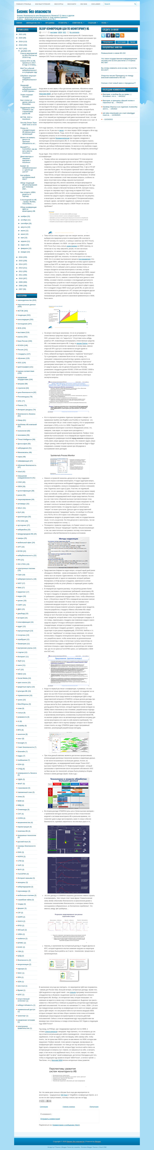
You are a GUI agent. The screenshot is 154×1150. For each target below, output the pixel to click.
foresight (21, 743)
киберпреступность (25, 579)
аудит (20, 626)
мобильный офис (24, 543)
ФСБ (19, 328)
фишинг (21, 908)
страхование (23, 788)
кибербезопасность (25, 555)
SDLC (20, 508)
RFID (20, 926)
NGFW (20, 857)
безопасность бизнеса (26, 414)
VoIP (19, 865)
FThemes (57, 1147)
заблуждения (23, 448)
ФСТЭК (20, 311)
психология (22, 431)
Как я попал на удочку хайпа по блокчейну (27, 102)
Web (19, 588)
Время (20, 990)
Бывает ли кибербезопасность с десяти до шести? (28, 169)
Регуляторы (64, 22)
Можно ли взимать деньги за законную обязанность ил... (28, 140)
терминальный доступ (26, 1009)
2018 (21, 45)
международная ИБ (25, 534)
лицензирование (24, 499)
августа (24, 227)
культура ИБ (22, 691)
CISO (20, 482)
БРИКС (20, 943)
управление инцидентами (23, 378)
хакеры (20, 538)
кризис (20, 601)
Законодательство (34, 22)
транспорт (22, 1016)
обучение (21, 358)
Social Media (22, 678)
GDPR (20, 917)
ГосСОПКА (22, 874)
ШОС (20, 995)
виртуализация (24, 631)
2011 (21, 275)
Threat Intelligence (25, 439)
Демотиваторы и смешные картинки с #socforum (26, 159)
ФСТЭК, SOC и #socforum (26, 118)
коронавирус (23, 891)
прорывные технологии (27, 835)
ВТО (19, 730)
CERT (20, 605)
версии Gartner (82, 343)
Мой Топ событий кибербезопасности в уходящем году (28, 70)
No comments (74, 32)
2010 (21, 278)
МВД (19, 805)
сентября (24, 223)
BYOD (20, 551)
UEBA (20, 934)
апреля (23, 241)
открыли (73, 992)
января (23, 252)
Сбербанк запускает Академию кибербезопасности (28, 79)
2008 (21, 286)
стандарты (22, 354)
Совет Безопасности (26, 747)
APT (19, 547)
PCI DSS (21, 521)
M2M (19, 801)
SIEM (20, 486)
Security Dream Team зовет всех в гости (28, 124)
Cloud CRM (102, 1147)
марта (23, 245)
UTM (19, 861)
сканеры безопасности (26, 846)
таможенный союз (25, 792)
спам (20, 708)
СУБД (20, 769)
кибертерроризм (24, 887)
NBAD (20, 674)
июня (23, 234)
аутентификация (24, 491)
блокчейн (21, 751)
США (20, 575)
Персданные (49, 22)
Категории (122, 42)
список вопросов (51, 1032)
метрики (21, 384)
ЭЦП (19, 661)
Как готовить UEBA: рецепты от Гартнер (28, 194)
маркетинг (22, 592)
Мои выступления (42, 4)
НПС (19, 401)
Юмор (20, 420)
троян (20, 700)
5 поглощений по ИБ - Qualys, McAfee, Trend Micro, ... (28, 202)
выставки (21, 332)
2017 (21, 49)
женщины (21, 882)
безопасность (23, 960)
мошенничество (24, 822)
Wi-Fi (20, 869)
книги (20, 665)
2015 (21, 261)
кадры (20, 756)
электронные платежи (26, 568)
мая (22, 238)
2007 (21, 289)
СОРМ (20, 818)
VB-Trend (64, 1095)
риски (20, 495)
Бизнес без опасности (34, 11)
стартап (21, 652)
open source (22, 682)
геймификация (23, 461)
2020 (21, 38)
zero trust (21, 986)
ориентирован (72, 246)
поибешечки (22, 760)
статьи (20, 713)
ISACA (20, 921)
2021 (21, 34)
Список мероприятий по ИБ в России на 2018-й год (28, 55)
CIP (19, 913)
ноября (23, 216)
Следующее (44, 1106)
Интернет (21, 657)
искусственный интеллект (23, 1000)
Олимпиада (22, 809)
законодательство (25, 300)
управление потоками (26, 1020)
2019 (21, 41)
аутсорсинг (22, 525)
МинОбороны (23, 704)
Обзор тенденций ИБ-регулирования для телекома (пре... (28, 186)
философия (22, 444)
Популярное (108, 42)
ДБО (19, 609)
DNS (19, 852)
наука (20, 457)
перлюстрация (23, 827)
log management (84, 259)
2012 (21, 271)
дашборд (21, 613)
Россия (20, 350)
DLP (19, 512)
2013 (21, 268)
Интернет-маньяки (25, 878)
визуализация (23, 964)
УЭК (19, 951)
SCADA (20, 345)
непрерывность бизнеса (27, 773)
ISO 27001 (22, 564)
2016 (21, 257)
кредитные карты (24, 687)
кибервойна (22, 530)
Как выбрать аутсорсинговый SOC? (27, 177)
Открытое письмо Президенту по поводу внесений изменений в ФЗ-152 (117, 77)
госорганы (22, 635)
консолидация (23, 319)
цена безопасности (25, 392)
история (21, 618)
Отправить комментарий (50, 1119)
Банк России (23, 341)
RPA (19, 977)
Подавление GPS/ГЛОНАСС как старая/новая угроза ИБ (27, 110)
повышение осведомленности (25, 477)
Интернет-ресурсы (25, 410)
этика (20, 797)
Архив (132, 42)
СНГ (19, 814)
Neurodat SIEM (45, 94)
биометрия (22, 644)
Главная (19, 22)
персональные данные (27, 305)
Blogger (98, 1142)
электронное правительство (23, 1027)
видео (20, 596)
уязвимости (22, 717)
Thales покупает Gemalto (26, 96)
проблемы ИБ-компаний (27, 425)
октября (24, 220)
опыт (20, 739)
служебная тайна (24, 900)
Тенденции (94, 22)
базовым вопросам (62, 138)
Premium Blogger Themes (89, 1147)
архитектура (22, 517)
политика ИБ (23, 831)
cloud (20, 472)
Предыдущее (94, 1106)
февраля (24, 248)
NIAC (20, 973)
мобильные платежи (26, 895)
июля (23, 231)
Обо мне (83, 4)
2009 (21, 282)
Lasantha (77, 1147)
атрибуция (22, 639)
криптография (23, 367)
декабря (24, 51)
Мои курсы (58, 4)
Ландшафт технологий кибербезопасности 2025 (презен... (28, 88)
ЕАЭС (20, 947)
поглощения (22, 324)
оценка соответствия (26, 371)
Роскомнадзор (23, 397)
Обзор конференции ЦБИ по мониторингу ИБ (64, 28)
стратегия (21, 388)
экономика (22, 435)
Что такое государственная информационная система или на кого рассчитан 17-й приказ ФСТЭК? (119, 61)
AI (18, 721)
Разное (105, 22)
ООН (20, 764)
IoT (19, 670)
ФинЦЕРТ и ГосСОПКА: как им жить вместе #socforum (28, 150)
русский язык (23, 842)
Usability (21, 726)
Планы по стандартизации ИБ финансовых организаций (27, 131)
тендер (20, 904)
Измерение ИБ (79, 22)
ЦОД (19, 956)
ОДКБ (20, 779)
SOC (19, 363)
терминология (23, 695)
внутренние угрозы (25, 648)
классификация (24, 622)
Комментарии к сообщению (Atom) (66, 1125)
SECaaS (21, 930)
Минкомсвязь (23, 452)
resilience (21, 938)
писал (61, 130)
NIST (19, 583)
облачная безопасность (27, 465)
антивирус (22, 504)
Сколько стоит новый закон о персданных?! (118, 83)
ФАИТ (20, 784)
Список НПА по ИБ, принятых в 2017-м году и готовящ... (28, 63)
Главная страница (23, 4)
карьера (21, 969)
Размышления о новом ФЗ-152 (113, 53)
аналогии (21, 734)
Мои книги (72, 4)
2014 (21, 264)
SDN (19, 982)
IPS (19, 560)
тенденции (22, 315)
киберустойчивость (25, 1005)
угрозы (20, 337)
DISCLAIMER (95, 4)
